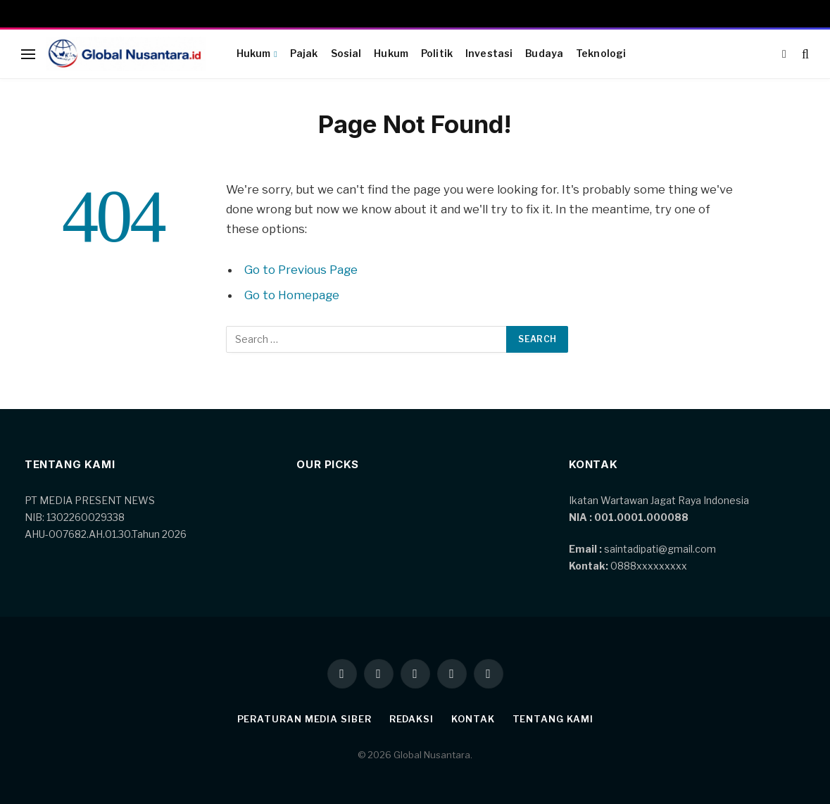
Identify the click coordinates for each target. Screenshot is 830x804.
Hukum (254, 53)
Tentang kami (553, 718)
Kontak (472, 718)
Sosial (346, 53)
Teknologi (601, 53)
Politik (437, 53)
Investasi (489, 53)
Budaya (544, 53)
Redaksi (411, 718)
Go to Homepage (291, 295)
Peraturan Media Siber (304, 718)
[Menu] (28, 54)
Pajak (304, 53)
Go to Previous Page (301, 270)
